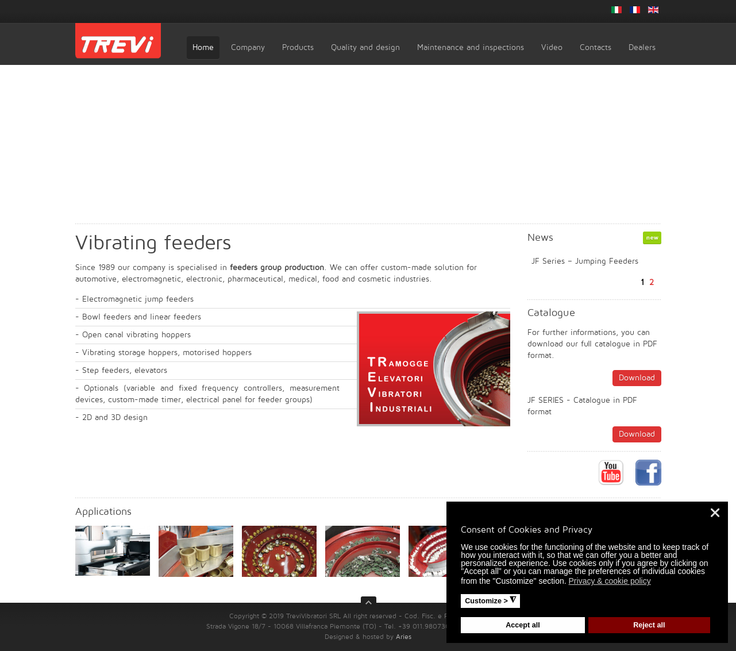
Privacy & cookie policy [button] (610, 580)
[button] (657, 582)
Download (637, 377)
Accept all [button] (523, 625)
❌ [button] (715, 513)
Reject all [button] (649, 625)
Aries (403, 637)
